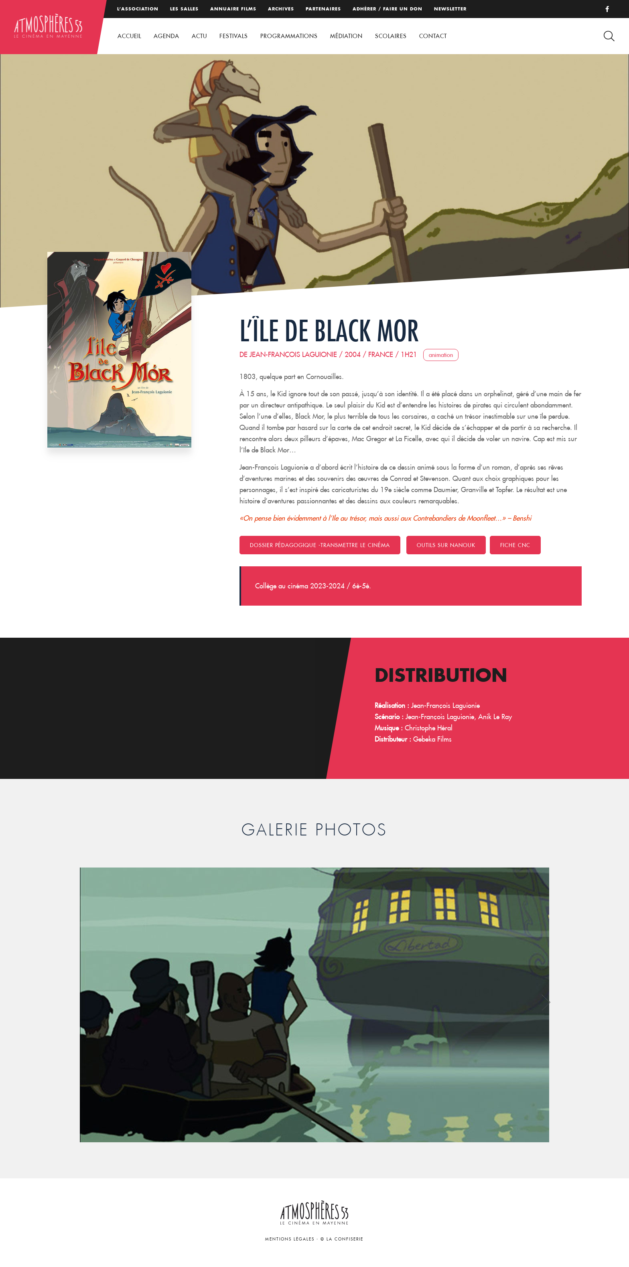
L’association (137, 9)
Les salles (184, 9)
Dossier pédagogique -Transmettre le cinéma (320, 545)
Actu (199, 36)
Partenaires (323, 9)
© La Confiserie (342, 1239)
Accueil (129, 36)
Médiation (346, 36)
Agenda (166, 36)
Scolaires (391, 36)
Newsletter (450, 9)
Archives (281, 9)
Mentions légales (289, 1239)
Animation (441, 355)
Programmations (289, 36)
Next (546, 1002)
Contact (433, 36)
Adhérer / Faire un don (387, 9)
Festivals (233, 36)
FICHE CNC (515, 545)
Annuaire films (233, 9)
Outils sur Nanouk (446, 545)
